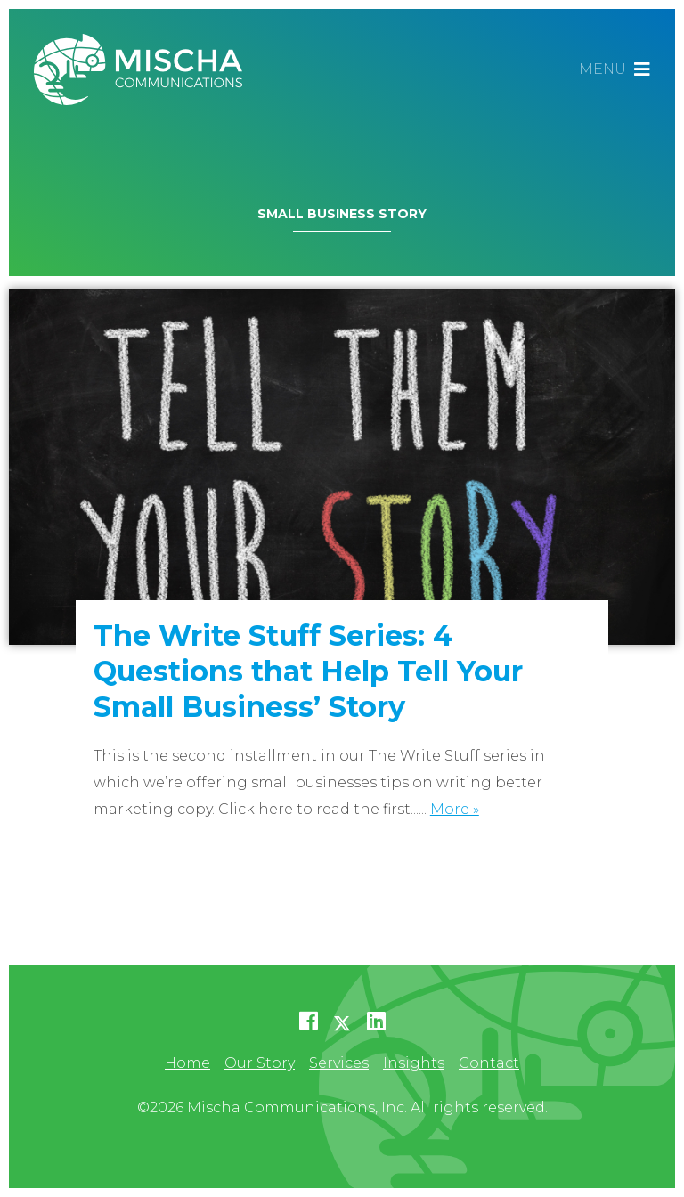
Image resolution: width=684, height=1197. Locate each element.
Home (187, 1062)
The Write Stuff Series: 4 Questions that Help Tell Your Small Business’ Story (308, 671)
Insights (413, 1062)
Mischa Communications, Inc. (145, 69)
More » (454, 809)
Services (339, 1062)
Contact (489, 1062)
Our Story (259, 1062)
